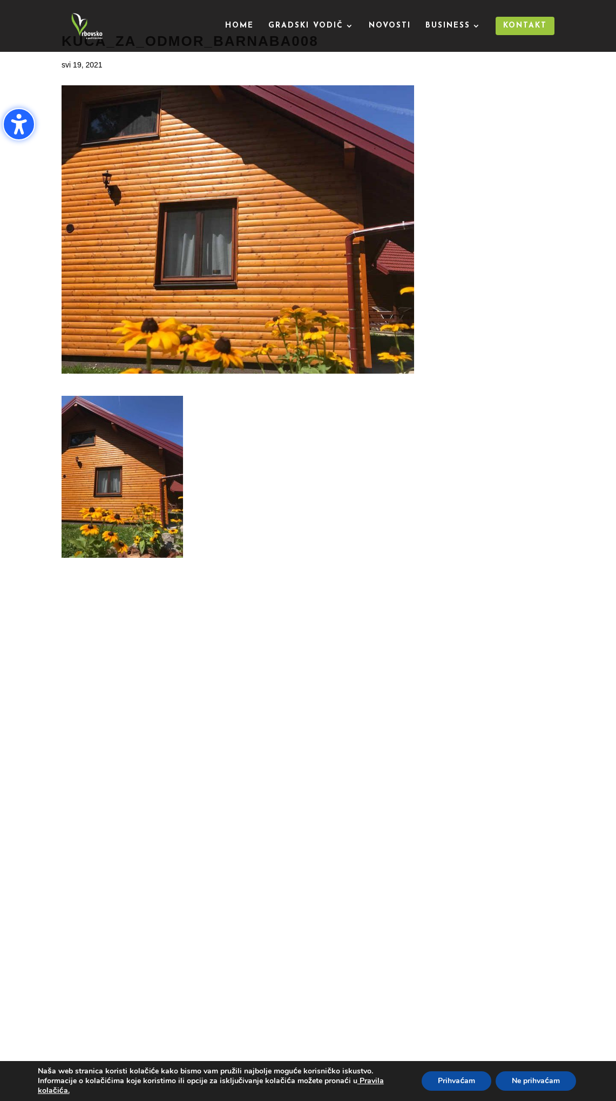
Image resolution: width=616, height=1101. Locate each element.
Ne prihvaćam (536, 1081)
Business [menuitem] (447, 26)
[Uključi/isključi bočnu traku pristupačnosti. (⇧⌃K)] (19, 124)
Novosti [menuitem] (390, 26)
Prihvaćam (456, 1081)
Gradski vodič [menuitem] (305, 26)
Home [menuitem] (239, 26)
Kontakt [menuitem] (525, 26)
